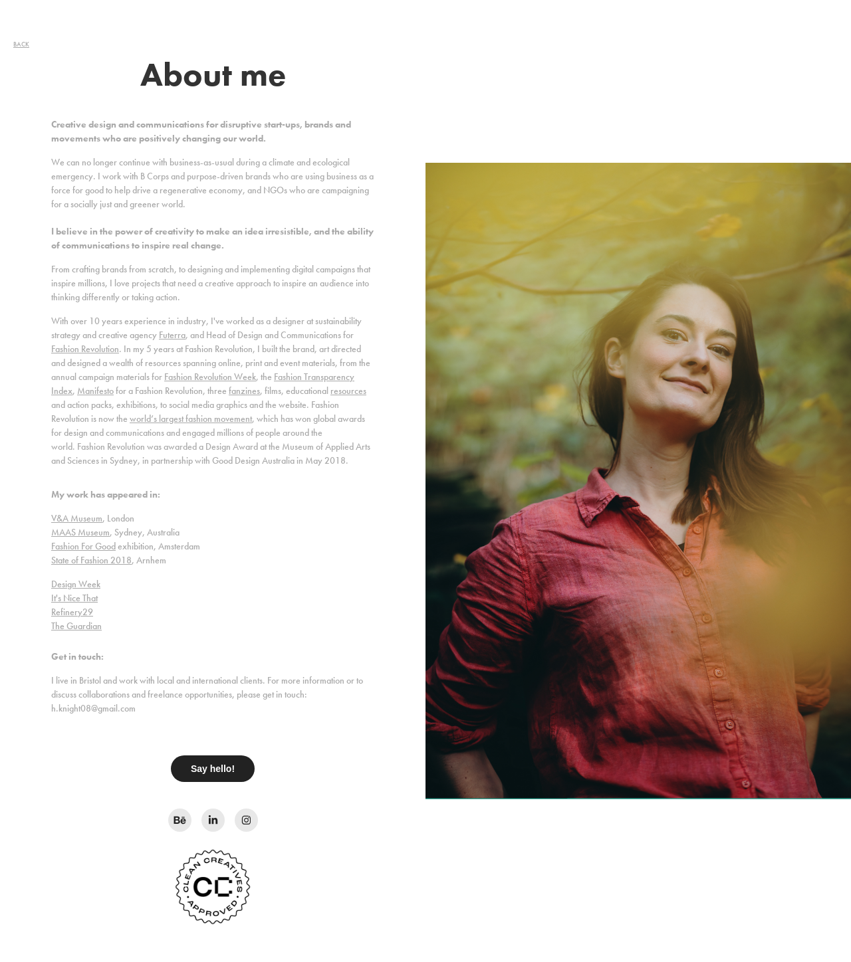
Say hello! (213, 768)
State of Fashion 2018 (91, 560)
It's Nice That (74, 598)
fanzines (244, 391)
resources (348, 391)
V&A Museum (76, 518)
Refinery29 (72, 612)
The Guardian (76, 626)
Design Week (75, 584)
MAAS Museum (80, 532)
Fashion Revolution (85, 349)
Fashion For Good (83, 546)
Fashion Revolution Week (210, 377)
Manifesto (95, 391)
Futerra (172, 335)
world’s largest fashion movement (191, 419)
